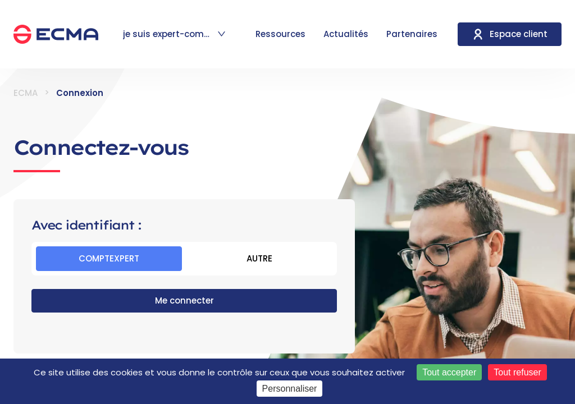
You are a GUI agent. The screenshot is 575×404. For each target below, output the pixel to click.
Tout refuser (517, 372)
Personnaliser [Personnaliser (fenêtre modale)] (289, 388)
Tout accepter (449, 372)
